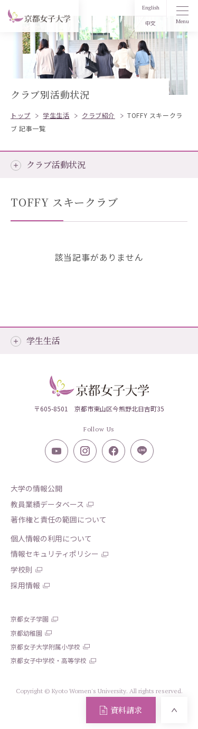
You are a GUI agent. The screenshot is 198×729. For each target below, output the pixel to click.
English (150, 7)
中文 (150, 23)
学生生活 (43, 340)
